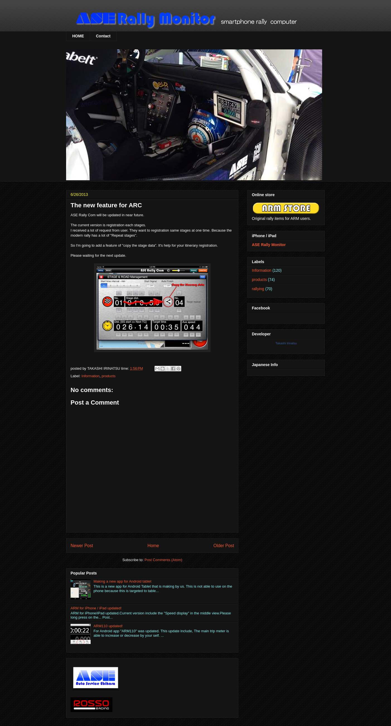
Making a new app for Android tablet (122, 581)
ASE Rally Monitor (269, 244)
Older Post (223, 545)
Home (153, 545)
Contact (103, 36)
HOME (78, 36)
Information (90, 376)
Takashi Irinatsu (286, 343)
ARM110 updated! (108, 626)
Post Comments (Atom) (163, 560)
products (108, 376)
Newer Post (82, 545)
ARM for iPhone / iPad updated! (96, 608)
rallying (258, 289)
